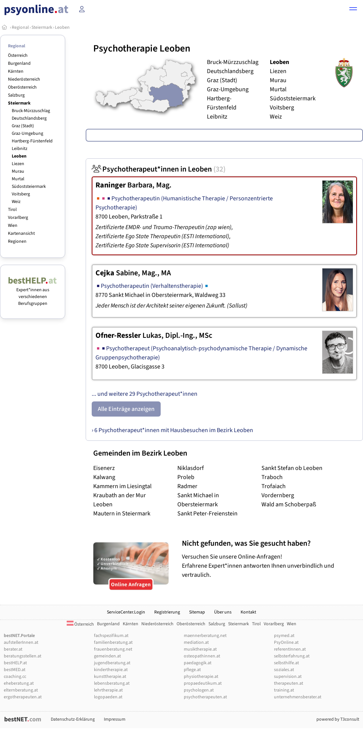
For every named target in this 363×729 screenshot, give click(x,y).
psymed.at (284, 635)
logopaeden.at (108, 697)
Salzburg (16, 95)
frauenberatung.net (113, 649)
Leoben (62, 27)
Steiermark (41, 27)
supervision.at (288, 676)
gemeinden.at (107, 656)
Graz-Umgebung (27, 133)
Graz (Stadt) (23, 126)
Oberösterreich (22, 87)
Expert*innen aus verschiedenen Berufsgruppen (32, 293)
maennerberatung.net (205, 635)
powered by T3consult (337, 719)
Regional (20, 27)
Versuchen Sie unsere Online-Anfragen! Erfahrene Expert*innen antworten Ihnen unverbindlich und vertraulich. (270, 559)
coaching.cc (15, 676)
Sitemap (197, 612)
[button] (353, 9)
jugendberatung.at (112, 663)
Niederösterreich (24, 79)
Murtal (18, 179)
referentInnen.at (290, 649)
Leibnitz (19, 148)
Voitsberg (21, 194)
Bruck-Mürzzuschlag (31, 111)
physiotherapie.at (201, 676)
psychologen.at (199, 690)
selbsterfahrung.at (292, 656)
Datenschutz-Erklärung (73, 719)
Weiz (16, 201)
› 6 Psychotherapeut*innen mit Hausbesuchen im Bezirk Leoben (172, 430)
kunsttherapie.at (110, 676)
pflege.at (192, 670)
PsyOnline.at (286, 642)
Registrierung (167, 612)
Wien (12, 225)
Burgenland (19, 63)
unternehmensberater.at (297, 697)
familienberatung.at (113, 642)
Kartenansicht (21, 233)
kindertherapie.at (111, 670)
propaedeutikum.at (203, 683)
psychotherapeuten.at (205, 697)
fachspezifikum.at (111, 635)
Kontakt (248, 612)
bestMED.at (14, 670)
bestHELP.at (15, 663)
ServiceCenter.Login (126, 612)
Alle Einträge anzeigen (126, 409)
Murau (18, 171)
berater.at (13, 649)
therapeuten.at (288, 683)
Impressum (114, 719)
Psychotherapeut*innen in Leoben (158, 169)
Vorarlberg (18, 217)
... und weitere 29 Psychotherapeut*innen (144, 394)
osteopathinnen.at (202, 656)
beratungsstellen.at (22, 656)
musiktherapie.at (200, 649)
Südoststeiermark (29, 186)
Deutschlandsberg (29, 118)
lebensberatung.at (112, 683)
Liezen (18, 164)
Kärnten (15, 71)
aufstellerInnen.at (21, 642)
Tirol (12, 209)
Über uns (223, 612)
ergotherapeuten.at (23, 697)
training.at (284, 690)
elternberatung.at (21, 690)
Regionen (17, 241)
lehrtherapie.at (108, 690)
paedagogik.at (197, 663)
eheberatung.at (19, 683)
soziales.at (284, 670)
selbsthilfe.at (286, 663)
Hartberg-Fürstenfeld (32, 141)
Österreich (18, 55)
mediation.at (196, 642)
